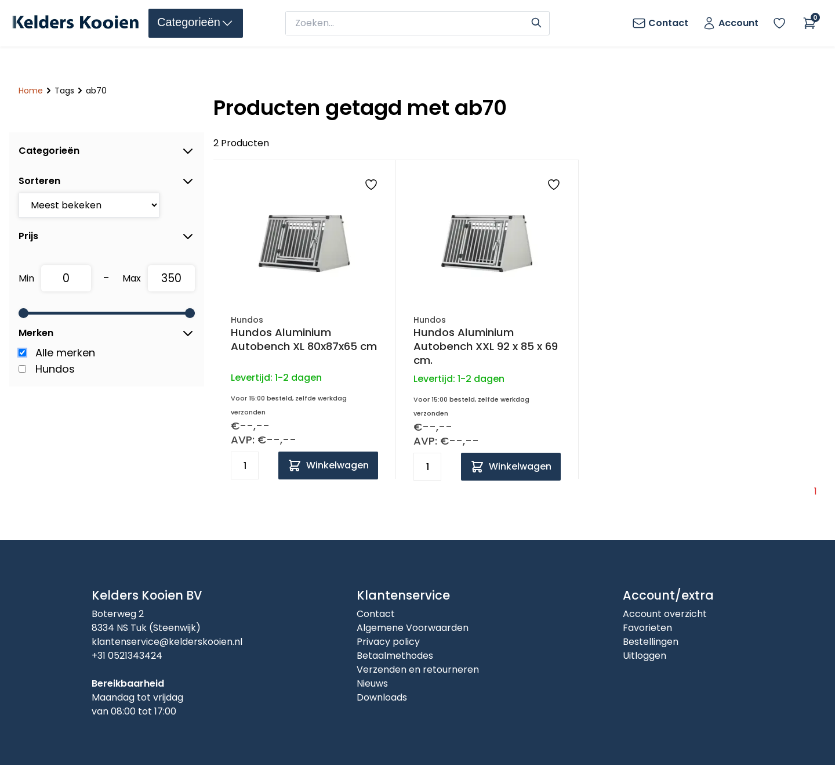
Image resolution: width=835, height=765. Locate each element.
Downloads (382, 697)
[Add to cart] (328, 465)
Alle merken (65, 352)
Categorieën (107, 151)
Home (31, 90)
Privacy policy (388, 641)
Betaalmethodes (395, 655)
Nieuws (372, 683)
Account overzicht (665, 613)
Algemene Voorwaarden (413, 627)
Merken (107, 333)
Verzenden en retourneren (418, 669)
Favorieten (647, 627)
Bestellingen (650, 641)
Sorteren (107, 181)
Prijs (107, 236)
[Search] (536, 21)
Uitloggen (644, 655)
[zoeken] (407, 23)
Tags (64, 90)
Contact (376, 613)
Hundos (55, 369)
